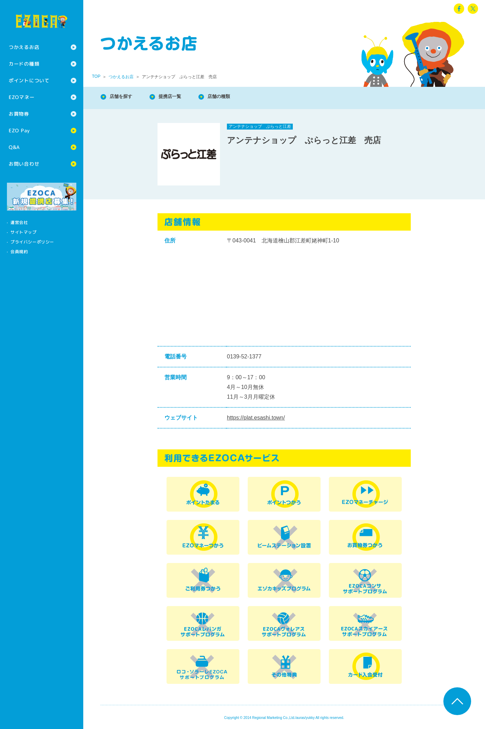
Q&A (14, 147)
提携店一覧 (180, 97)
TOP (96, 76)
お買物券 (19, 113)
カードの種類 (24, 63)
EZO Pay (19, 130)
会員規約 (19, 252)
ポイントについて (29, 80)
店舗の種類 (236, 97)
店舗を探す (125, 97)
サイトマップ (23, 232)
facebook (459, 8)
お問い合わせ (24, 163)
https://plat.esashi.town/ (256, 418)
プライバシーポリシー (32, 242)
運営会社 (19, 222)
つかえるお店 (24, 47)
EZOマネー (21, 97)
